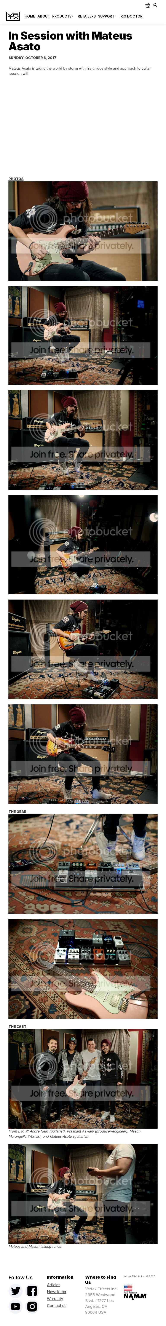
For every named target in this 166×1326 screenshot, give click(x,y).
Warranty (55, 1298)
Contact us (56, 1305)
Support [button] (107, 16)
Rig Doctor (130, 16)
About (43, 16)
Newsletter (56, 1291)
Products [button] (62, 16)
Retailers (86, 16)
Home (29, 16)
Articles (53, 1285)
